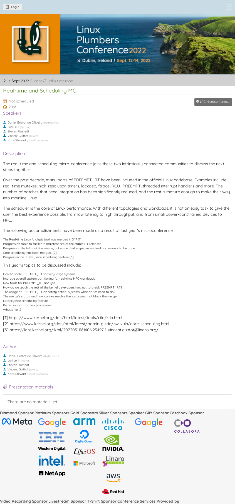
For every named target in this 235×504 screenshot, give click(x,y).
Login (15, 7)
